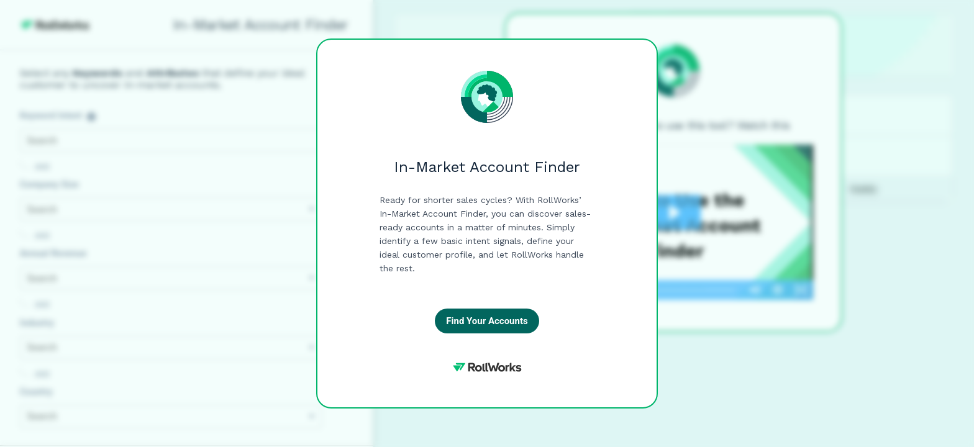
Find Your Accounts (486, 321)
